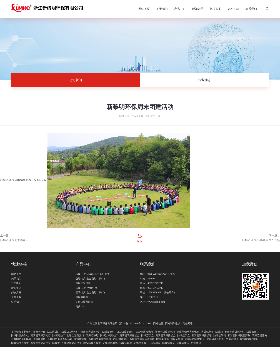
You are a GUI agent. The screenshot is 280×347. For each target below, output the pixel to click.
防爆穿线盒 (147, 335)
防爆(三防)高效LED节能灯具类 (93, 274)
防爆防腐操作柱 (20, 335)
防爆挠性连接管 (20, 343)
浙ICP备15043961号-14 (131, 323)
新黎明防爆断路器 (21, 339)
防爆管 (56, 343)
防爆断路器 (39, 339)
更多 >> (80, 306)
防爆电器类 (82, 297)
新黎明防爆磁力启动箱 (59, 339)
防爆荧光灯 (58, 335)
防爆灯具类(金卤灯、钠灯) (90, 278)
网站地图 (158, 323)
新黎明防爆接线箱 (202, 335)
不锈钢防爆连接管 (72, 343)
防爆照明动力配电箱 (188, 332)
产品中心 (180, 8)
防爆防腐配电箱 (249, 339)
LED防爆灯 (53, 332)
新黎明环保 (39, 332)
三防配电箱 (154, 343)
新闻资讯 (197, 8)
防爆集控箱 (162, 339)
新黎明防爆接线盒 (166, 335)
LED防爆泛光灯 (125, 332)
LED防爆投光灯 (144, 332)
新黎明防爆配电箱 (165, 332)
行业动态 (204, 80)
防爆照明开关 (259, 335)
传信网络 (188, 323)
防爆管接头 (183, 343)
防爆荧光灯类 (83, 283)
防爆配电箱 (207, 332)
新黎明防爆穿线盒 (129, 335)
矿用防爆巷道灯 (84, 301)
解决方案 (215, 8)
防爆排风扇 (125, 343)
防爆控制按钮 (120, 339)
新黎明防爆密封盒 (195, 339)
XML (148, 323)
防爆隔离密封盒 (215, 339)
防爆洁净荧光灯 (109, 335)
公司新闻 (75, 80)
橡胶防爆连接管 (92, 343)
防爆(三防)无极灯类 (86, 288)
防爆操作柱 (252, 332)
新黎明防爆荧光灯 (41, 335)
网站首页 (144, 8)
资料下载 (233, 8)
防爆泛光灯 (108, 332)
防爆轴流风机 (110, 343)
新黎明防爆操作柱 (235, 332)
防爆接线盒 (183, 335)
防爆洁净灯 (92, 335)
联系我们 (251, 8)
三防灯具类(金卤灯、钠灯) (90, 292)
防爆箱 (219, 332)
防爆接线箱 (219, 335)
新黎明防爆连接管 (41, 343)
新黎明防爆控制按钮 (99, 339)
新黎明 (4, 180)
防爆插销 (196, 343)
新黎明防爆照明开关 (239, 335)
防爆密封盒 (232, 339)
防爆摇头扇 (140, 343)
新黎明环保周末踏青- (13, 240)
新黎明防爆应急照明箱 (141, 339)
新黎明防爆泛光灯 (91, 332)
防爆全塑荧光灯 (75, 335)
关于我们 (162, 8)
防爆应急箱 (177, 339)
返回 (140, 241)
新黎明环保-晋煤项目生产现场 (261, 240)
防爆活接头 (168, 343)
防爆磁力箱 (80, 339)
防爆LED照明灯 (70, 332)
